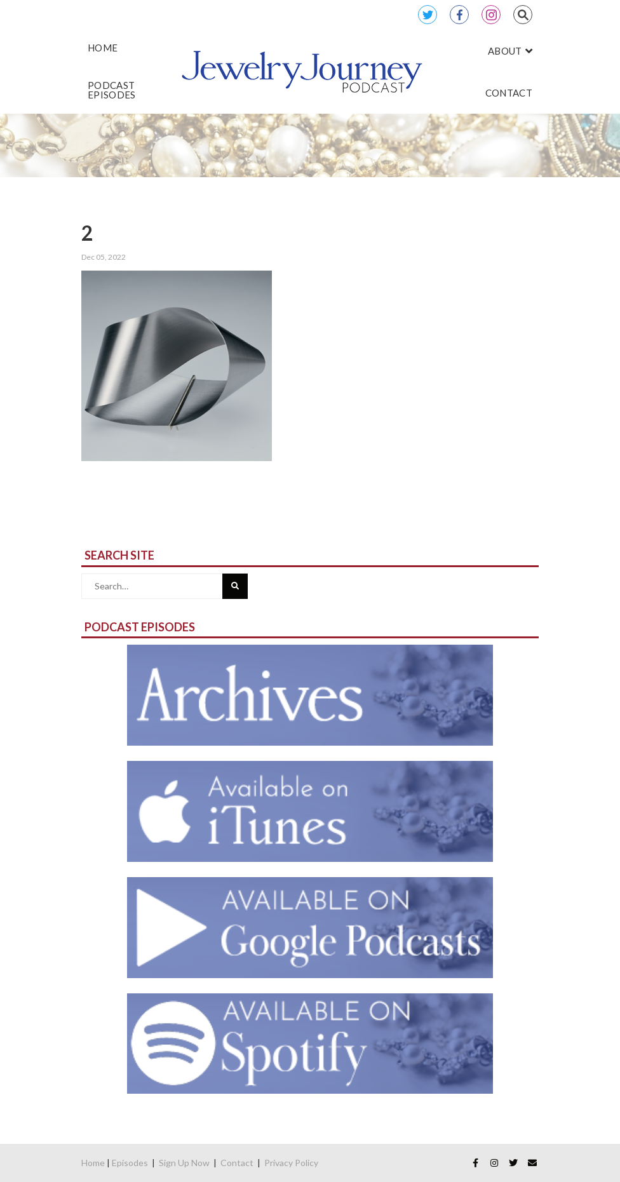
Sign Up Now (184, 1162)
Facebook (459, 14)
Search (522, 14)
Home (93, 1162)
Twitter (427, 14)
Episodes (130, 1162)
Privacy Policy (291, 1162)
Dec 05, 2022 (103, 257)
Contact (236, 1162)
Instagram (491, 14)
